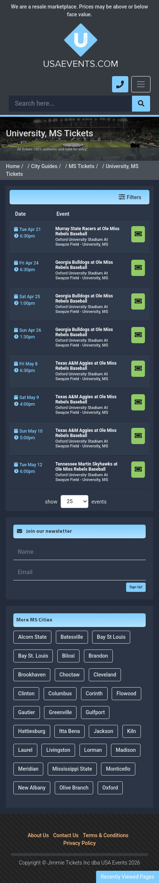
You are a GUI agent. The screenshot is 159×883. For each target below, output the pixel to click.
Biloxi (68, 654)
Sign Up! (135, 585)
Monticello (118, 767)
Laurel (25, 748)
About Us (38, 834)
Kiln (131, 730)
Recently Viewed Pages (127, 877)
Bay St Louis (111, 635)
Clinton (26, 692)
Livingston (58, 748)
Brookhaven (31, 673)
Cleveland (105, 673)
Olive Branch (74, 786)
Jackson (103, 730)
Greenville (60, 711)
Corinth (94, 692)
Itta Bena (69, 730)
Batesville (72, 635)
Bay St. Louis (33, 654)
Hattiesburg (31, 730)
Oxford (110, 786)
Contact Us (66, 834)
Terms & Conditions (105, 834)
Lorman (93, 748)
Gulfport (95, 711)
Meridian (28, 767)
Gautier (26, 711)
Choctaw (70, 673)
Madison (126, 748)
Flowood (126, 692)
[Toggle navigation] (140, 84)
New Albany (31, 786)
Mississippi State (72, 767)
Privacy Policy (79, 842)
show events (75, 500)
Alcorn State (32, 635)
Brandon (98, 654)
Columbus (60, 692)
